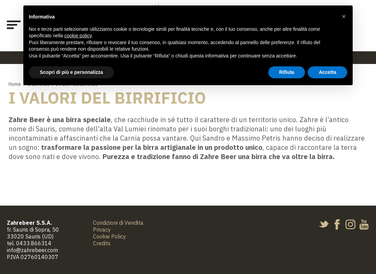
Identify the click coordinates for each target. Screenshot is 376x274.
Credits (101, 243)
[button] (343, 16)
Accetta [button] (327, 72)
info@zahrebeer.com (32, 250)
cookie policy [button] (78, 35)
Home (15, 84)
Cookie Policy (109, 236)
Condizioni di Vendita (118, 222)
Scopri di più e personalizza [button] (71, 72)
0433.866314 (33, 243)
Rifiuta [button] (286, 72)
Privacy (102, 229)
